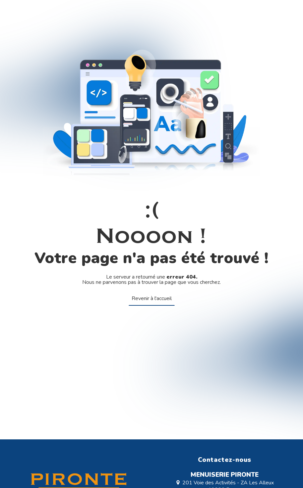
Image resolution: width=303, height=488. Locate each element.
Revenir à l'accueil (152, 298)
